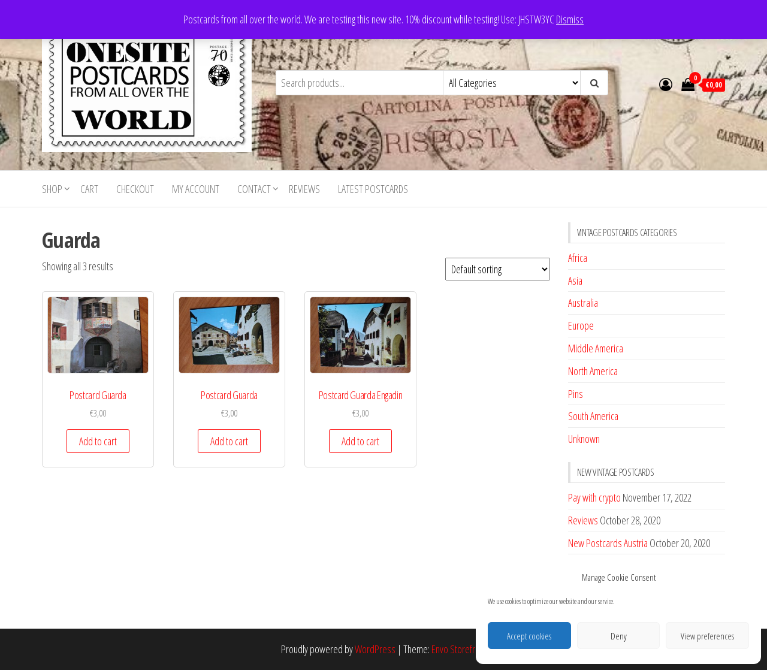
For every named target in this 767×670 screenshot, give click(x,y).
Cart (89, 189)
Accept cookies (529, 636)
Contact (254, 189)
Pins (575, 394)
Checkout (135, 189)
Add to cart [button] (98, 441)
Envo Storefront (459, 649)
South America (593, 416)
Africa (577, 258)
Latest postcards (373, 189)
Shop (52, 189)
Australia (583, 302)
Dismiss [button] (570, 19)
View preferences (707, 636)
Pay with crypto (594, 497)
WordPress (375, 649)
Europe (581, 325)
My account (195, 189)
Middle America (595, 348)
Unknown (584, 438)
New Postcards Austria (608, 543)
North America (593, 371)
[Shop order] (497, 269)
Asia (575, 280)
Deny (619, 636)
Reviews (304, 189)
